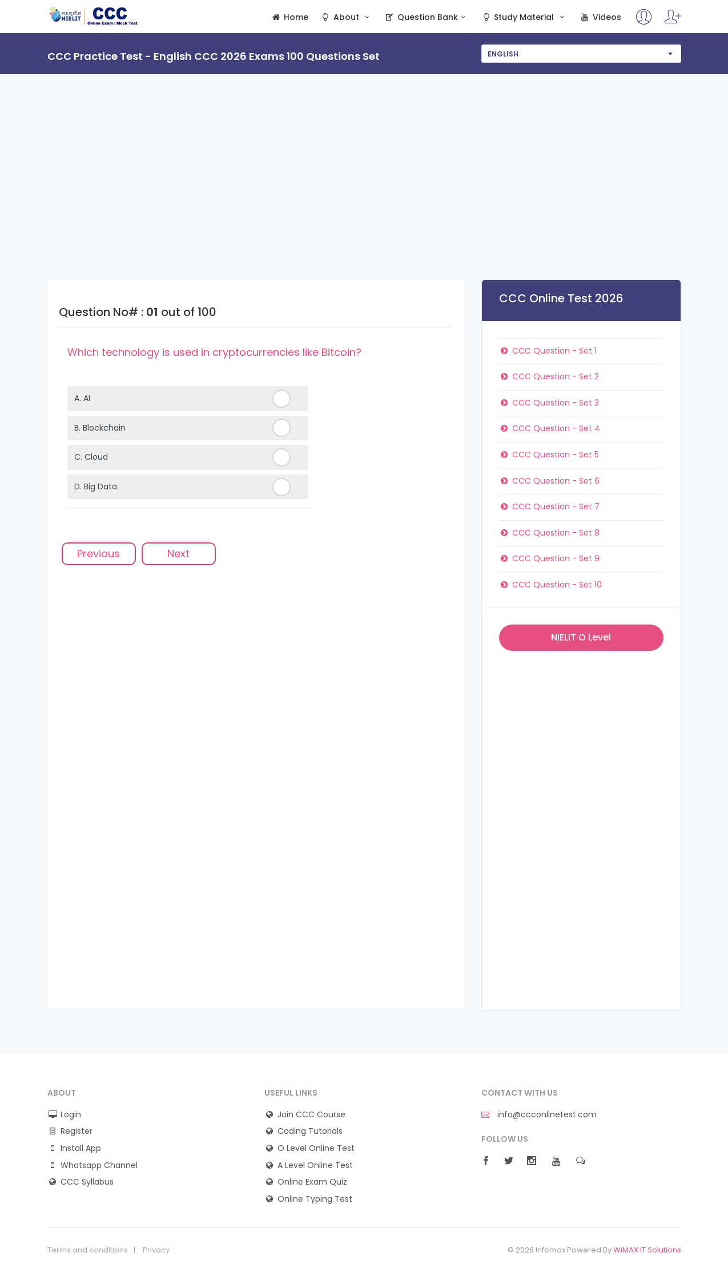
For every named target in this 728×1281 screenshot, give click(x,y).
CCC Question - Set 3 (549, 402)
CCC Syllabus (87, 1182)
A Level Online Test (315, 1165)
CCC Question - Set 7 (549, 506)
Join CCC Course (311, 1114)
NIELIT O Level (581, 637)
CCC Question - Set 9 (549, 558)
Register (76, 1131)
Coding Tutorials (310, 1131)
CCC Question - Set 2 (549, 376)
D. (95, 486)
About (346, 17)
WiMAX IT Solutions (647, 1249)
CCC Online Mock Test (93, 16)
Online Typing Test (314, 1199)
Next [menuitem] (178, 553)
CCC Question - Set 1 (548, 350)
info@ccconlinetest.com (539, 1114)
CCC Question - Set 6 (549, 481)
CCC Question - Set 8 (549, 532)
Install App (81, 1148)
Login (71, 1114)
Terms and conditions (87, 1250)
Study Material (524, 17)
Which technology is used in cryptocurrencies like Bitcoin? (214, 352)
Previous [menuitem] (98, 553)
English (503, 54)
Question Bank (426, 17)
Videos (600, 17)
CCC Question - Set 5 (549, 454)
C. (91, 457)
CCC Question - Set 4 (550, 428)
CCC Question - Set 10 (550, 584)
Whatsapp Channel (99, 1165)
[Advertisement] (364, 194)
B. (100, 427)
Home (290, 17)
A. (82, 398)
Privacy (156, 1250)
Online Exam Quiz (312, 1182)
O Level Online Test (316, 1148)
